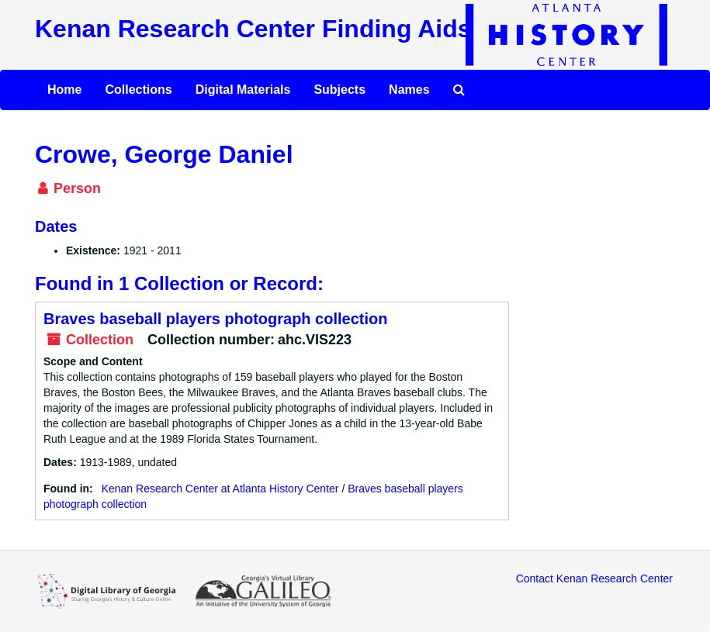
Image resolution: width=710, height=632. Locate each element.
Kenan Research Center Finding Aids (253, 29)
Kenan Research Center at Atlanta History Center (220, 488)
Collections (138, 89)
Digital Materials (243, 89)
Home (64, 89)
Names (409, 89)
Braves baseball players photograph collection (215, 318)
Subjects (339, 89)
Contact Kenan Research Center (594, 578)
